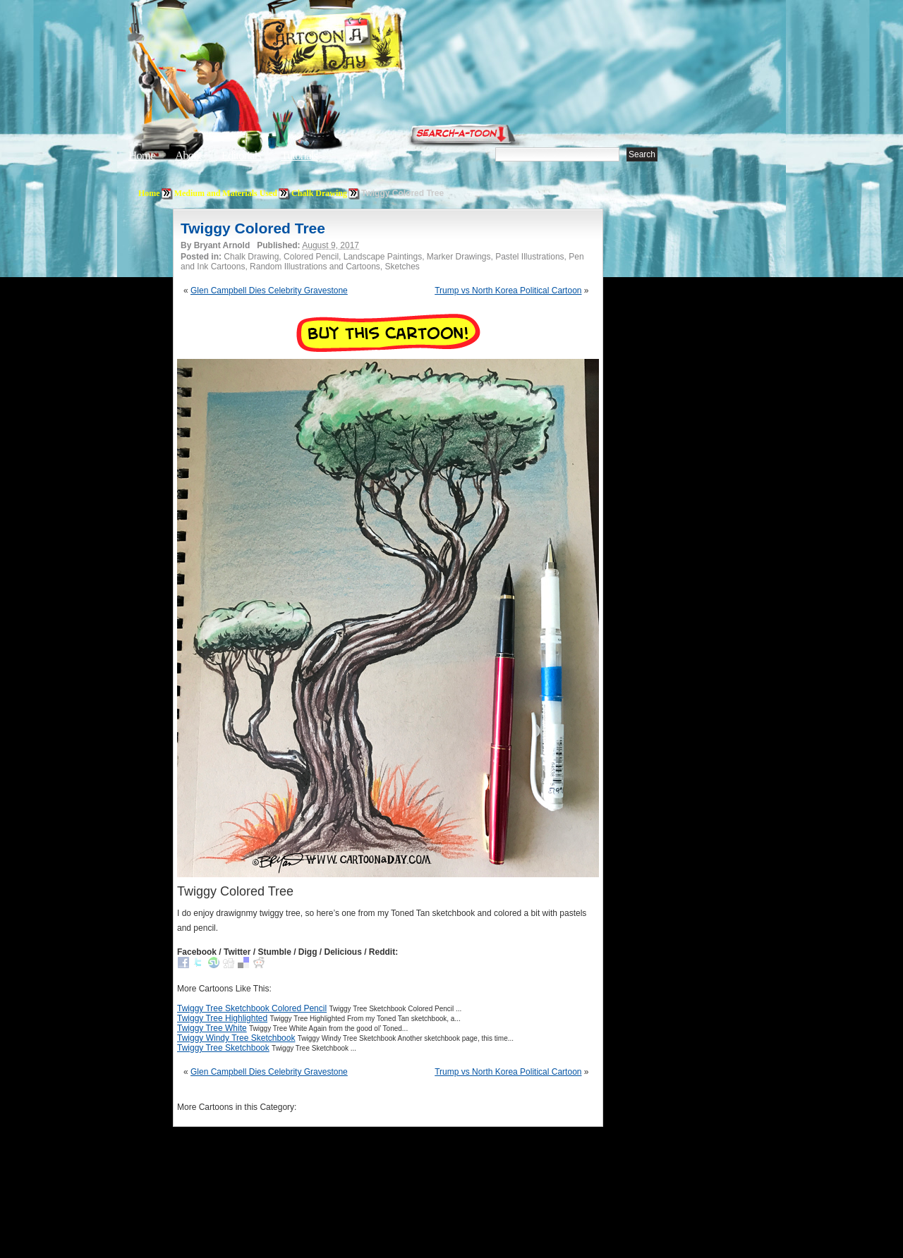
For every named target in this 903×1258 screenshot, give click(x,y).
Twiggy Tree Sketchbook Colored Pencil (252, 1008)
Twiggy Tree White (212, 1028)
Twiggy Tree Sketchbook (223, 1048)
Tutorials (299, 155)
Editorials (241, 155)
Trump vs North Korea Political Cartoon (508, 290)
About (188, 155)
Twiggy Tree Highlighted (222, 1018)
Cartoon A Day (362, 47)
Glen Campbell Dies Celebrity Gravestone (269, 290)
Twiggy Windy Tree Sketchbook (236, 1038)
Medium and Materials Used (225, 193)
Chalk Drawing (319, 193)
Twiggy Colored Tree (253, 228)
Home (141, 155)
